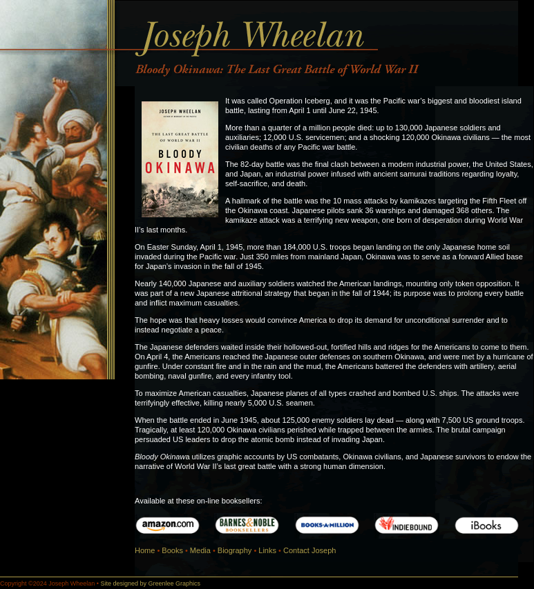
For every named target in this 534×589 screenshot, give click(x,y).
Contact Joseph (309, 550)
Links (267, 550)
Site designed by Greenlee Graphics (150, 583)
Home (145, 550)
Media (200, 550)
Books (172, 550)
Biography (235, 550)
